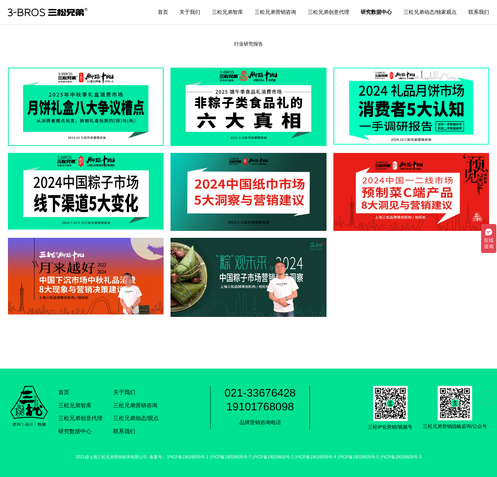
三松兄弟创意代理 (328, 12)
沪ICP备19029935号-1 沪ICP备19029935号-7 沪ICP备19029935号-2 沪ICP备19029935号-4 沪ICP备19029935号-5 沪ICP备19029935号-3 (294, 457)
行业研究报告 (248, 44)
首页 (163, 12)
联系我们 (478, 12)
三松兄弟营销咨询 (275, 12)
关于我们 (189, 12)
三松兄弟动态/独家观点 (430, 12)
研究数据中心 (376, 12)
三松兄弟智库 (227, 12)
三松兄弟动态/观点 (136, 418)
